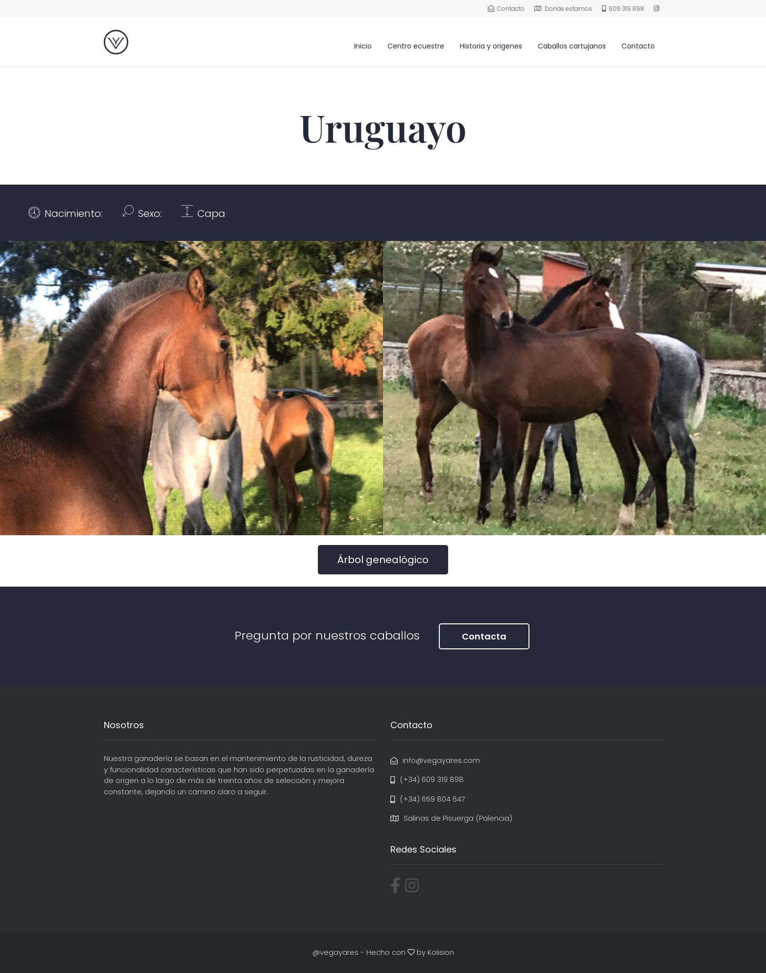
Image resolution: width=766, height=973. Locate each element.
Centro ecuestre (415, 46)
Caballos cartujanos (572, 46)
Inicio (363, 46)
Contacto (638, 46)
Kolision (441, 952)
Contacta (484, 636)
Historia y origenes (491, 46)
